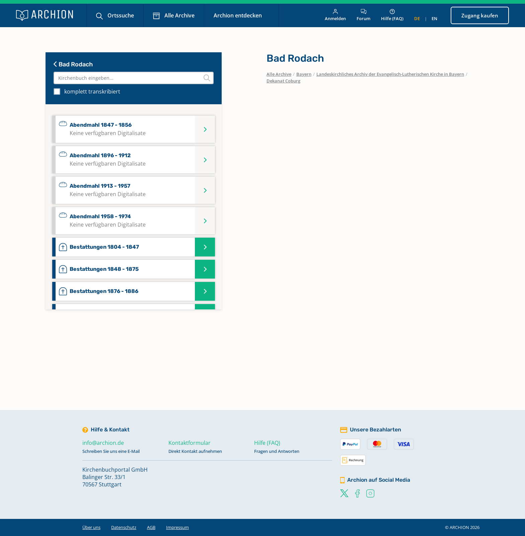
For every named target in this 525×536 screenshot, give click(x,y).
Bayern (303, 74)
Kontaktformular (189, 442)
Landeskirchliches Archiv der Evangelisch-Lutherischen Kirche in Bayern (390, 74)
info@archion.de (103, 442)
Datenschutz (123, 527)
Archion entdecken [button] (238, 15)
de (417, 18)
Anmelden (335, 15)
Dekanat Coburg (283, 81)
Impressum (177, 527)
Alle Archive (179, 15)
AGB (151, 527)
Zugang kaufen (479, 15)
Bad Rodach (73, 64)
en (434, 18)
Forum (363, 15)
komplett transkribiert (92, 91)
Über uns (91, 527)
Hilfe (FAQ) (392, 15)
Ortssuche (120, 15)
